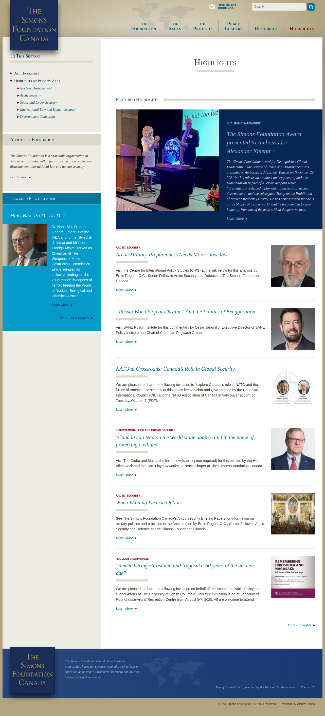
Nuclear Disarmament (244, 123)
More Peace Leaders (74, 318)
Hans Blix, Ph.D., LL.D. (35, 216)
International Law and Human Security (145, 430)
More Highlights (299, 625)
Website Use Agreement (280, 687)
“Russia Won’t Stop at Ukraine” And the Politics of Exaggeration (185, 312)
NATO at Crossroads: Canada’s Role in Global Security (175, 369)
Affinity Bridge (306, 703)
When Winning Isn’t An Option (148, 502)
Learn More (235, 219)
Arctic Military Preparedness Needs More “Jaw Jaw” (173, 255)
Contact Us (307, 687)
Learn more (18, 177)
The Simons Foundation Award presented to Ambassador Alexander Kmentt (264, 142)
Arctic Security (128, 247)
